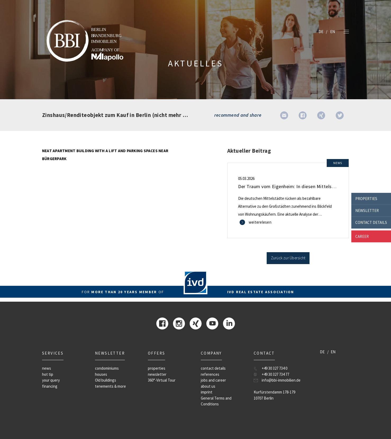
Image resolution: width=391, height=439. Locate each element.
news (46, 368)
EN (332, 31)
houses (101, 374)
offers (156, 353)
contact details (371, 222)
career (362, 236)
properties (366, 198)
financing (49, 386)
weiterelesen (260, 222)
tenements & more (110, 386)
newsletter (367, 210)
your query (51, 380)
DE (321, 31)
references (210, 374)
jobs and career (213, 380)
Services (52, 353)
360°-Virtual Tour (161, 380)
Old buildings (105, 380)
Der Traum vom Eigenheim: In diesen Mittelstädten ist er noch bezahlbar (314, 186)
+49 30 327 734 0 (274, 368)
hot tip (47, 374)
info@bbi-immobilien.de (281, 380)
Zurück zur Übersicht (288, 257)
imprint (206, 392)
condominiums (107, 368)
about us (208, 386)
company (211, 353)
